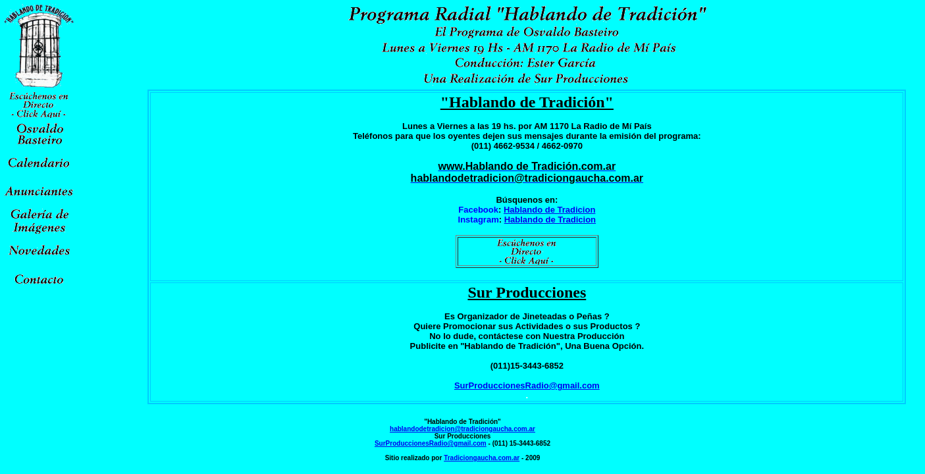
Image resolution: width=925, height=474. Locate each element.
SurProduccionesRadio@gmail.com (527, 385)
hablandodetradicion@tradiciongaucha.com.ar (462, 429)
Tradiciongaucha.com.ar (481, 457)
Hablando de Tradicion (549, 210)
